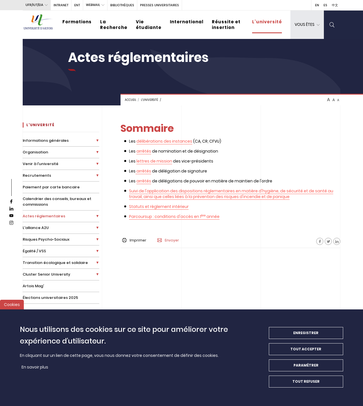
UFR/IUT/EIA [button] (34, 5)
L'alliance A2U (36, 227)
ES (325, 5)
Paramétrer (306, 369)
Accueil (130, 100)
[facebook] (11, 202)
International (186, 22)
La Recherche (113, 24)
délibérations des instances (164, 141)
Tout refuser (306, 385)
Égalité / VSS (34, 251)
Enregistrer (305, 336)
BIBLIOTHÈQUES (122, 5)
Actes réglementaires (44, 216)
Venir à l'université (40, 163)
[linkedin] (11, 209)
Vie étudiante (148, 24)
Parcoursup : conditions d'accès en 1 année (174, 216)
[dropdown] (307, 25)
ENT (77, 5)
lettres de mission (154, 161)
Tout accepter (305, 352)
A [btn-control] (328, 100)
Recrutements (37, 175)
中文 (335, 5)
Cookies (12, 308)
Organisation (35, 152)
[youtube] (11, 216)
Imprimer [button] (134, 240)
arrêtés (143, 151)
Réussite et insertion (226, 24)
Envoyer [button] (168, 240)
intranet (61, 5)
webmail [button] (93, 5)
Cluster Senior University (46, 274)
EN (317, 5)
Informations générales (46, 140)
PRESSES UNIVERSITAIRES (159, 5)
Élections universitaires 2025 (50, 297)
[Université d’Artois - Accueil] (38, 25)
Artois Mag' (33, 286)
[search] (332, 25)
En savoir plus (35, 371)
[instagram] (11, 223)
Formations (77, 22)
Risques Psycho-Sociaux (46, 239)
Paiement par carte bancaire (51, 187)
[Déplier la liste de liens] (97, 140)
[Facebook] (319, 241)
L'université (267, 22)
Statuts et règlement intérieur (159, 206)
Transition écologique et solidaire (55, 262)
